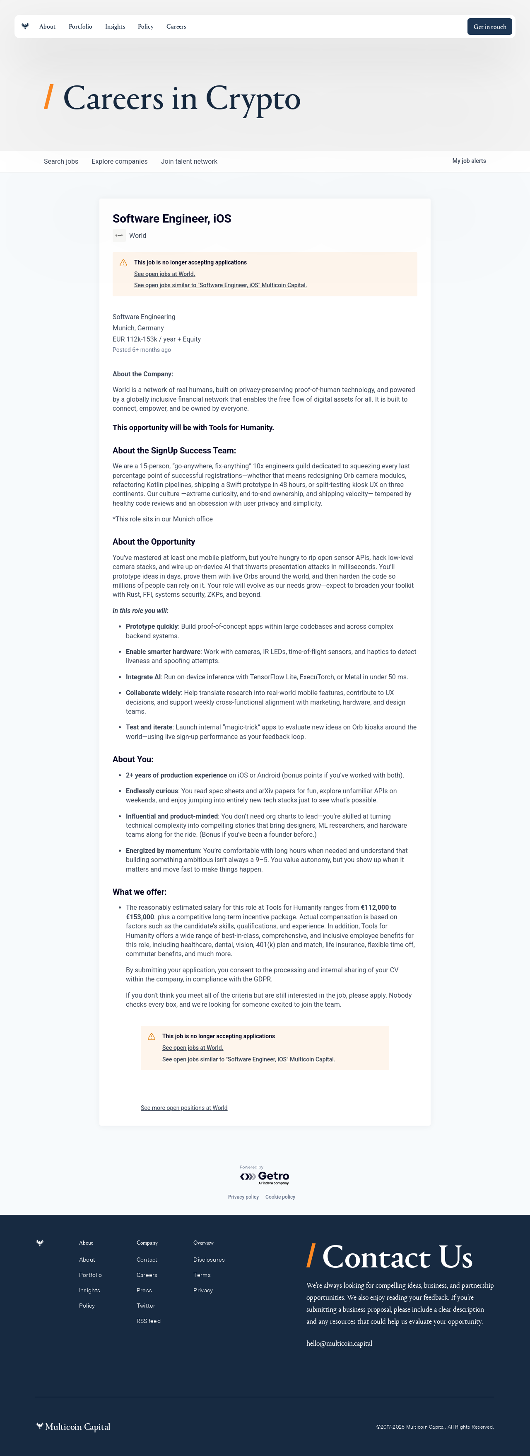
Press (148, 1290)
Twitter (150, 1305)
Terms (205, 1274)
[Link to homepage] (25, 26)
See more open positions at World (184, 1108)
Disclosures (213, 1259)
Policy (91, 1305)
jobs (61, 161)
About (92, 1259)
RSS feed (153, 1320)
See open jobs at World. (164, 274)
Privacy (206, 1290)
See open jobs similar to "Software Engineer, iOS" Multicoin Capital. (220, 285)
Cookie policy (280, 1197)
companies (119, 161)
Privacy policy (243, 1197)
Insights (94, 1290)
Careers (151, 1274)
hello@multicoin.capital (339, 1343)
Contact (151, 1259)
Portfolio (95, 1274)
